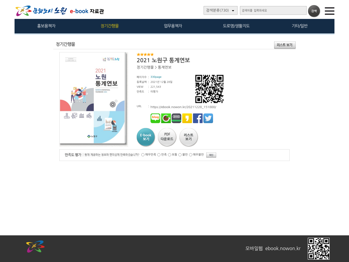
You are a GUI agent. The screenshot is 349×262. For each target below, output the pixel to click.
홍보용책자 (46, 26)
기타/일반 (299, 26)
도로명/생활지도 (236, 26)
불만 (185, 154)
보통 (174, 154)
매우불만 (198, 154)
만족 (164, 154)
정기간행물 (110, 26)
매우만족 (150, 154)
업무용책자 (173, 26)
